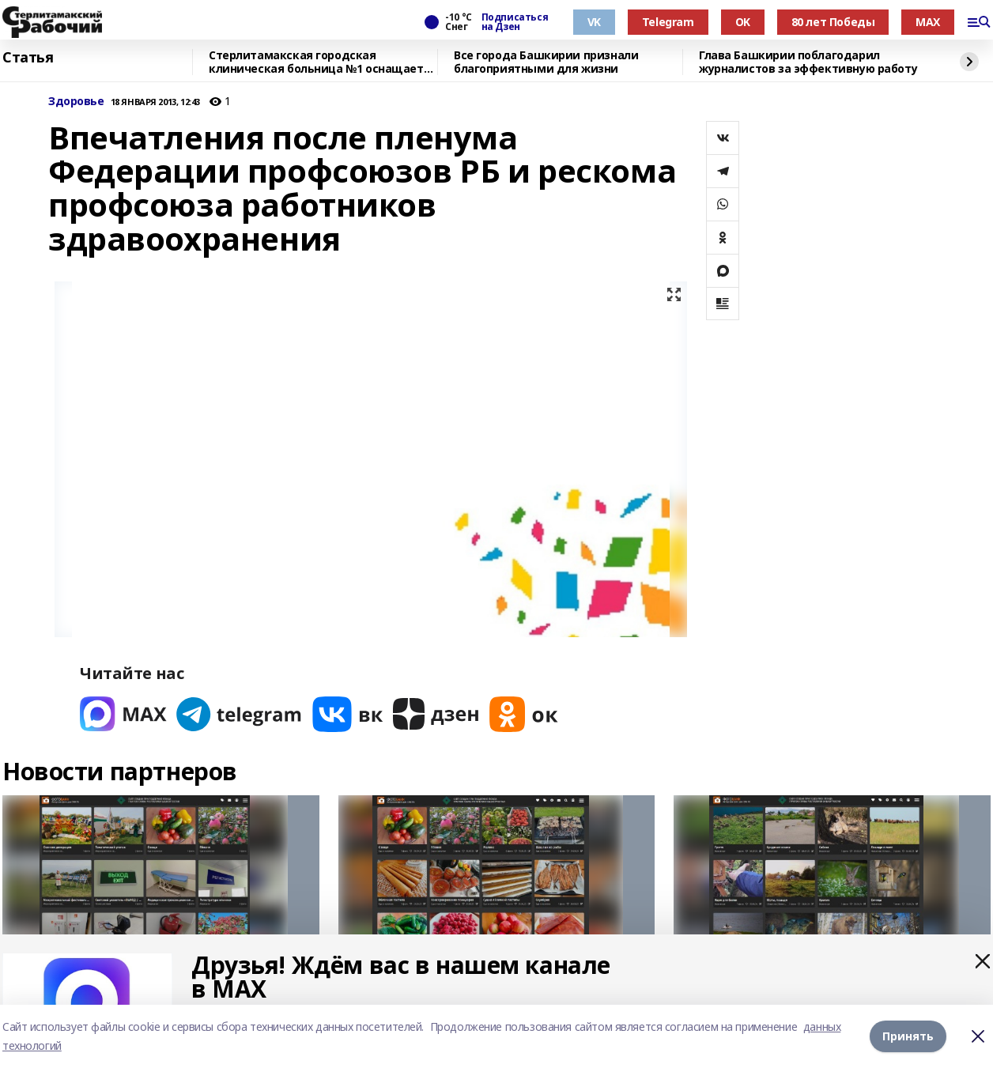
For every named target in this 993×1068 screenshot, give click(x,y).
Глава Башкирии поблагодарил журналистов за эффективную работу (808, 62)
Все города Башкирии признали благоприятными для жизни (546, 62)
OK (742, 21)
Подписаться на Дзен (514, 22)
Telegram (668, 21)
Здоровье (76, 101)
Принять (908, 1035)
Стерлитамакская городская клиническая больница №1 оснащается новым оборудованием (322, 62)
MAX (928, 21)
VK (594, 21)
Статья (27, 57)
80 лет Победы (833, 21)
